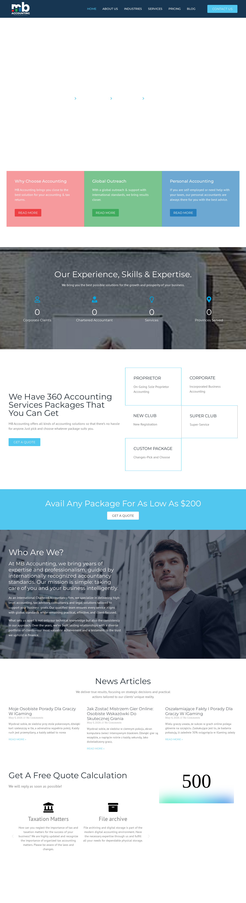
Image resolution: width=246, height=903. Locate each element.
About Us (110, 9)
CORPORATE (202, 377)
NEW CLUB (144, 415)
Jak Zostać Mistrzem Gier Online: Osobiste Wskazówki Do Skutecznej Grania (120, 713)
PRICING (174, 9)
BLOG (191, 9)
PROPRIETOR (147, 378)
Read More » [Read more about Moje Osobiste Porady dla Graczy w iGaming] (17, 739)
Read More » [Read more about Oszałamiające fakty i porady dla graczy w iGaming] (174, 739)
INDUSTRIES (133, 9)
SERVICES (155, 9)
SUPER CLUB (203, 415)
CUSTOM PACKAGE (153, 448)
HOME (91, 9)
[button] (13, 836)
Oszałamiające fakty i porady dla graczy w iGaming (199, 711)
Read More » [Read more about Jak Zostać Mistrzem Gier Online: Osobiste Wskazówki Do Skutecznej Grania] (95, 748)
